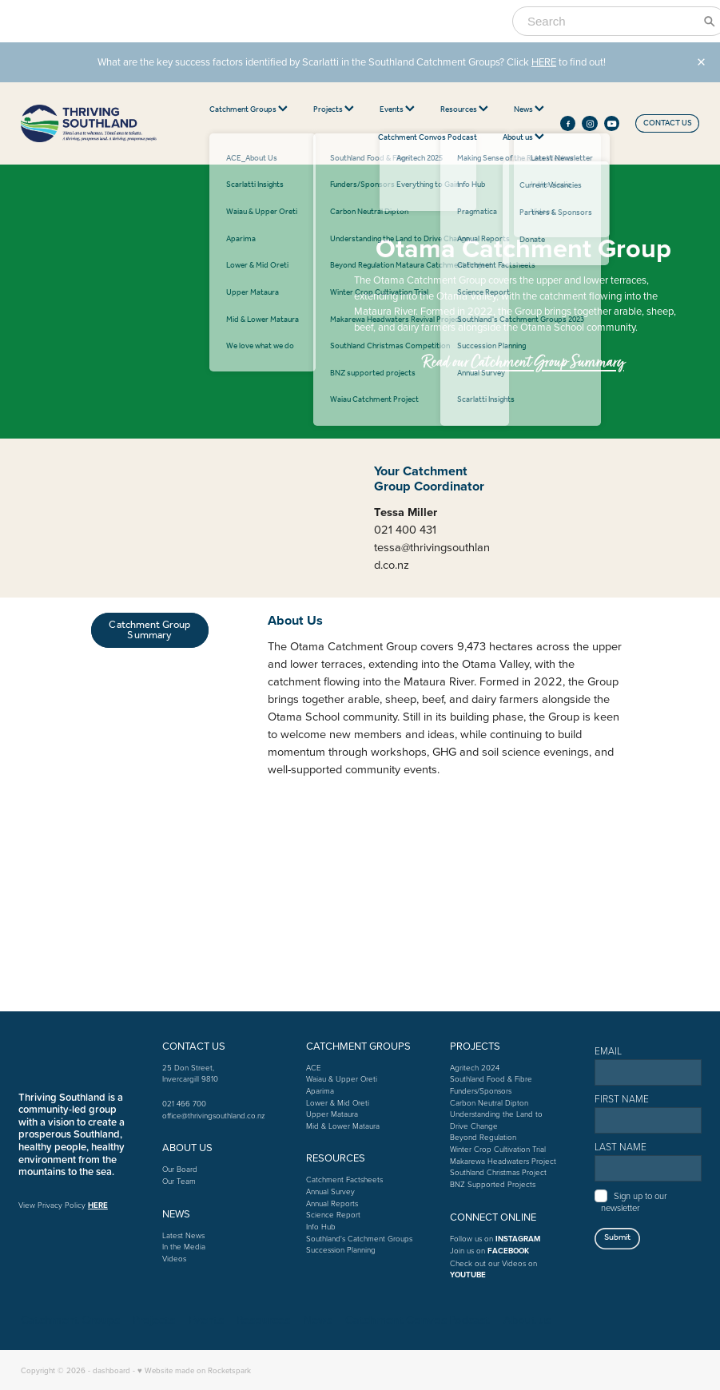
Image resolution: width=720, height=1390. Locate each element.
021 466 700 (184, 1103)
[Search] (610, 21)
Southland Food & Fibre (491, 1078)
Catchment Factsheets (344, 1179)
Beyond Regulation (483, 1136)
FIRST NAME (622, 1099)
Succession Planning (341, 1249)
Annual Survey (330, 1191)
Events (397, 109)
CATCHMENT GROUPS (358, 1046)
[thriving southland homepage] (89, 123)
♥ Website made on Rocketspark (194, 1370)
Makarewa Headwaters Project (503, 1160)
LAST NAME (620, 1147)
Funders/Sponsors (480, 1090)
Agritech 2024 (474, 1067)
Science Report (333, 1214)
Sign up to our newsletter (634, 1201)
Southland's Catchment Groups (359, 1238)
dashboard (111, 1370)
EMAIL (608, 1051)
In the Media (183, 1246)
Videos (174, 1258)
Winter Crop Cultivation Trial (498, 1148)
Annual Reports (332, 1203)
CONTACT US (667, 123)
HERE (543, 61)
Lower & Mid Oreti (337, 1102)
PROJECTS (475, 1046)
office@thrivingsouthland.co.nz (213, 1115)
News (529, 109)
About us (523, 137)
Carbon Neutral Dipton (489, 1102)
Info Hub (321, 1226)
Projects (333, 109)
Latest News (183, 1235)
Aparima (320, 1090)
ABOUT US (187, 1147)
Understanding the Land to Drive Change (496, 1119)
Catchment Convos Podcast (427, 137)
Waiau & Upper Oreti (341, 1078)
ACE (313, 1067)
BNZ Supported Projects (492, 1183)
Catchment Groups (248, 109)
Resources (464, 109)
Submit (617, 1237)
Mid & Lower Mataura (343, 1125)
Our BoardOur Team (179, 1174)
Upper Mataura (332, 1113)
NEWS (176, 1213)
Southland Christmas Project (498, 1172)
